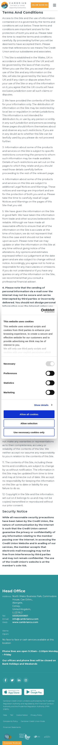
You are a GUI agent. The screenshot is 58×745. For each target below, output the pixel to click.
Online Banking (40, 5)
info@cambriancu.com (25, 619)
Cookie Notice (22, 715)
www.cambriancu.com (25, 622)
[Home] (12, 5)
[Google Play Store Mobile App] (34, 692)
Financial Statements (12, 727)
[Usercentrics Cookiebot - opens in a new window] (41, 311)
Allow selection (29, 423)
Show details (41, 405)
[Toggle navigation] (54, 5)
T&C (11, 715)
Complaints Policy (10, 721)
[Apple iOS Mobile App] (12, 692)
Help (5, 715)
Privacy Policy (36, 715)
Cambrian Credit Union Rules (33, 721)
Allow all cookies (29, 414)
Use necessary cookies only (28, 432)
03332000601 (20, 615)
